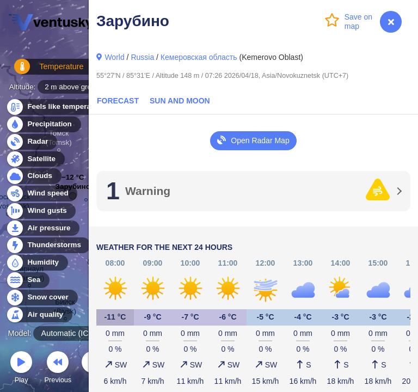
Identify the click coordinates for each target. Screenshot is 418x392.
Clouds (33, 176)
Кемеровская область (199, 57)
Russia (142, 57)
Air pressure (43, 228)
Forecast (118, 100)
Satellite (35, 159)
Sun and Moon (180, 100)
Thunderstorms (48, 245)
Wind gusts (41, 211)
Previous (57, 369)
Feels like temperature (59, 107)
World (114, 57)
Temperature (43, 70)
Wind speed (42, 193)
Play (21, 369)
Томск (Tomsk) (59, 139)
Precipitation (43, 124)
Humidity (37, 263)
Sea (27, 280)
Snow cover (42, 297)
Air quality (39, 315)
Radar (31, 142)
